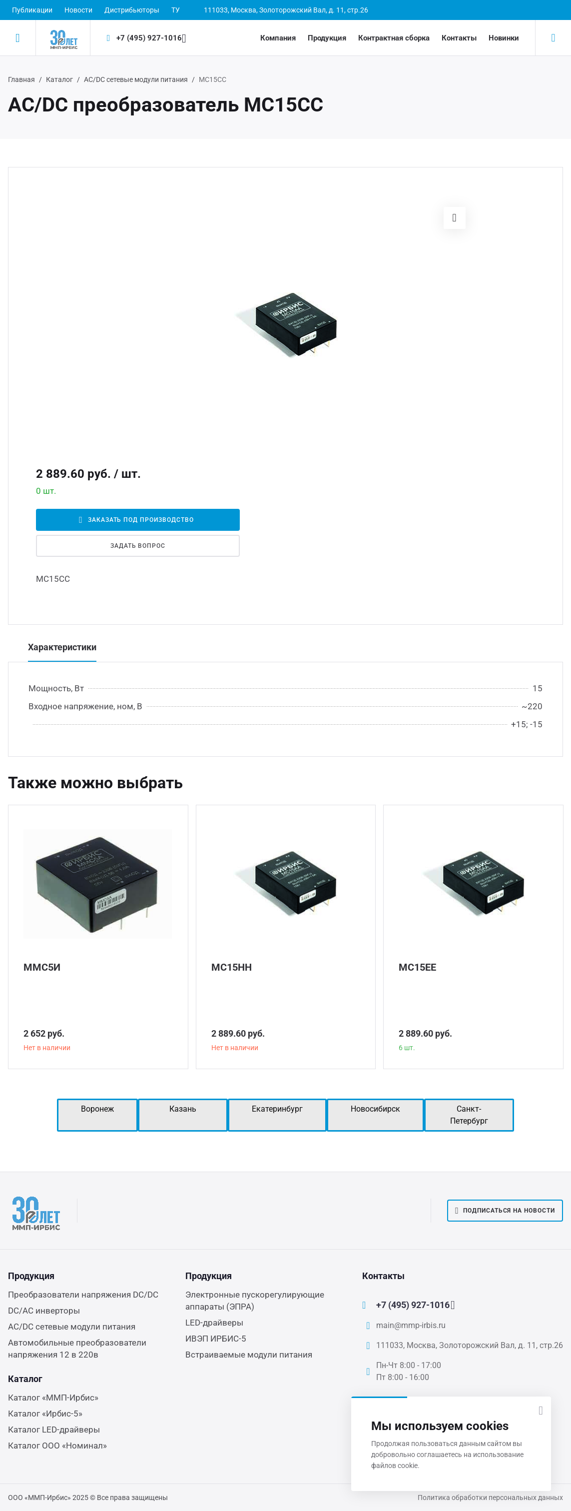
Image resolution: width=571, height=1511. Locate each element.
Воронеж (97, 1109)
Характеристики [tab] (62, 647)
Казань (182, 1109)
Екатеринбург (277, 1109)
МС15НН (231, 967)
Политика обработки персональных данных (490, 1498)
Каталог (59, 79)
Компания (278, 37)
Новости (78, 10)
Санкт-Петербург (469, 1115)
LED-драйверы (214, 1323)
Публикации (32, 10)
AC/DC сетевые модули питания (136, 79)
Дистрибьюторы (131, 10)
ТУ (175, 10)
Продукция (327, 37)
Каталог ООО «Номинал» (57, 1446)
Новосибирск (375, 1109)
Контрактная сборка (394, 37)
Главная (21, 79)
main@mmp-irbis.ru (411, 1325)
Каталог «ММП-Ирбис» (53, 1398)
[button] (455, 218)
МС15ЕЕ (417, 967)
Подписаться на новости (505, 1211)
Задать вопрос (137, 545)
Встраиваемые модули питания (248, 1355)
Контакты (459, 37)
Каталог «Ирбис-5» (45, 1414)
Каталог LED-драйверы (54, 1430)
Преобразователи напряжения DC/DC (83, 1295)
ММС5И (41, 967)
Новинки (504, 37)
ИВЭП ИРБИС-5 (215, 1339)
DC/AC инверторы (44, 1311)
